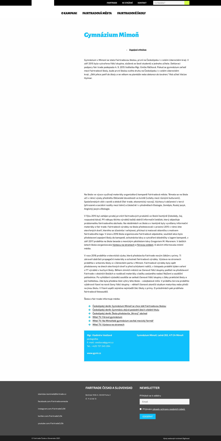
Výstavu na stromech (123, 244)
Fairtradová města (97, 13)
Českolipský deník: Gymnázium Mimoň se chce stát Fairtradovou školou (129, 306)
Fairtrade (112, 3)
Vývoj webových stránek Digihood (176, 438)
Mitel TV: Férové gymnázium (107, 317)
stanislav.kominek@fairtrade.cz (49, 394)
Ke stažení (127, 3)
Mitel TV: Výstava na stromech (108, 324)
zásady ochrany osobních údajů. (169, 409)
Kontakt (142, 3)
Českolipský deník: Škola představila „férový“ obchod (120, 313)
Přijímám (162, 409)
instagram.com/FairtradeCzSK (48, 408)
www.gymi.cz (94, 353)
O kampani (69, 13)
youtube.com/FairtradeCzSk (47, 423)
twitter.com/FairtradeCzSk (47, 416)
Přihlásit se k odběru (150, 395)
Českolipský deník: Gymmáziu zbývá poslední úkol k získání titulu (126, 309)
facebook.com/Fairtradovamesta (50, 401)
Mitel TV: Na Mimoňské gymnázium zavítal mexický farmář (123, 320)
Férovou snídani (145, 244)
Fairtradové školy (131, 13)
